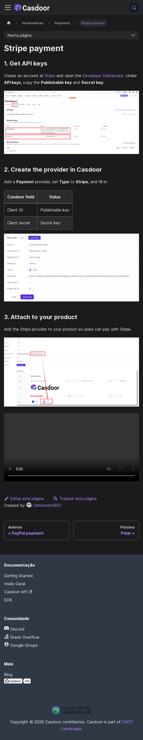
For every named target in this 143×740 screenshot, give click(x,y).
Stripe (50, 75)
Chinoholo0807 (43, 505)
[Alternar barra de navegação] (8, 7)
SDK (8, 599)
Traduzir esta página (75, 498)
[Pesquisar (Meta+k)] (134, 7)
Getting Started (18, 575)
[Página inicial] (9, 23)
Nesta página (19, 35)
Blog (8, 674)
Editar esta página (24, 498)
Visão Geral (14, 583)
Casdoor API (18, 591)
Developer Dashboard (103, 75)
